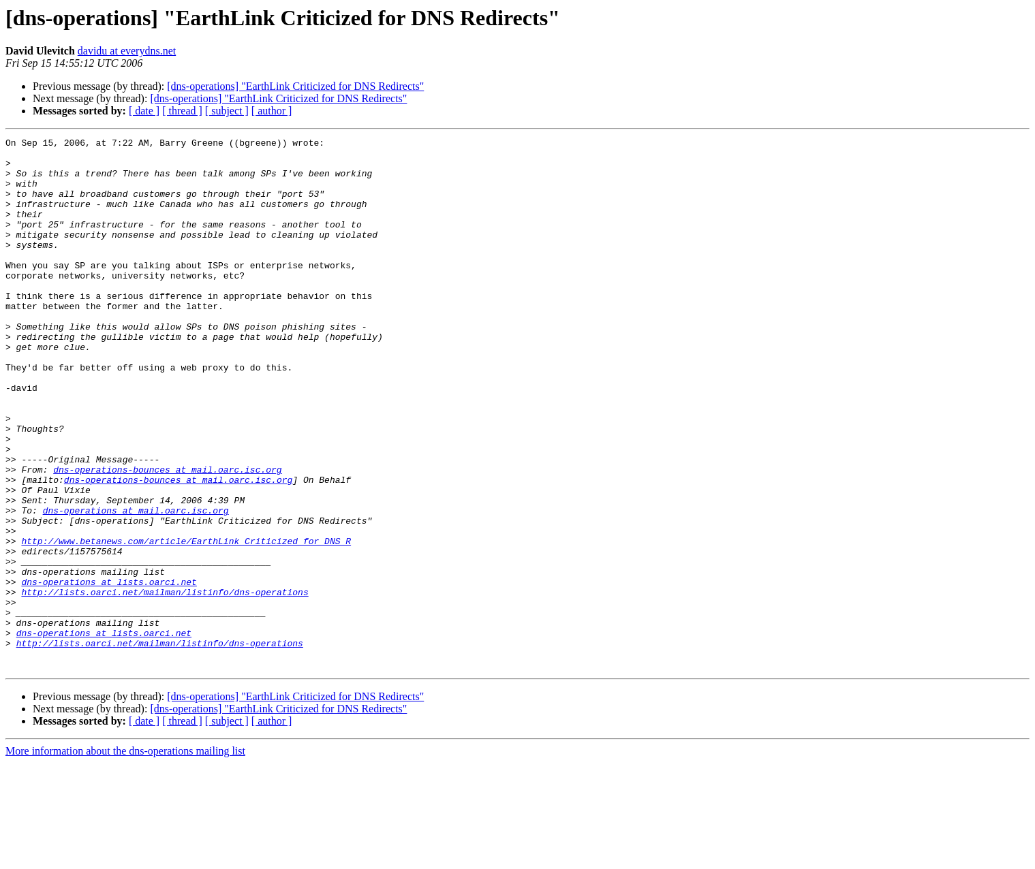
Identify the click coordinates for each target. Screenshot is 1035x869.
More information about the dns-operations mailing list (125, 857)
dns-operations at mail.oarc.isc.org (136, 586)
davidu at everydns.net (127, 51)
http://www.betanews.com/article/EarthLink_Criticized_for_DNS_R (186, 622)
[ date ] (144, 110)
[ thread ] (182, 110)
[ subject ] (227, 110)
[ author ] (271, 110)
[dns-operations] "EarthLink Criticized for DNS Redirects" (295, 86)
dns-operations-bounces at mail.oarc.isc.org (167, 537)
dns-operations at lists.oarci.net (108, 671)
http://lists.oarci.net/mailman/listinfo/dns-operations (164, 684)
